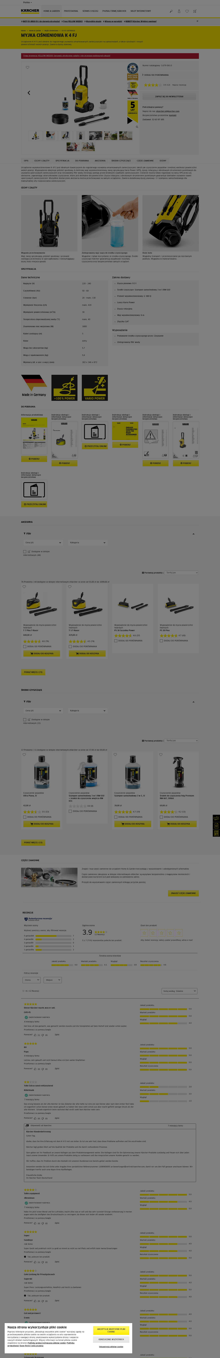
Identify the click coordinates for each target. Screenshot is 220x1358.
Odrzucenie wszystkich (111, 1340)
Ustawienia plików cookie (111, 1347)
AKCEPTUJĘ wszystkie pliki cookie (111, 1330)
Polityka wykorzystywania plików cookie (47, 1343)
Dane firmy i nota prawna (31, 1346)
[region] (68, 1338)
